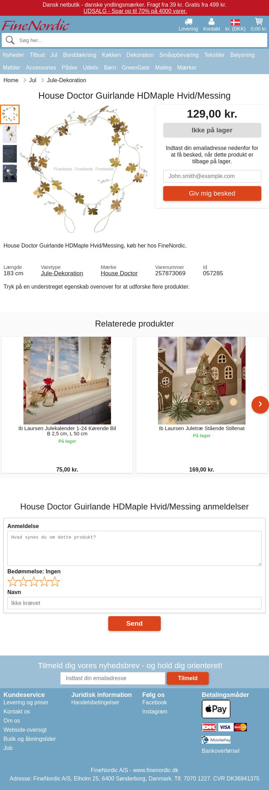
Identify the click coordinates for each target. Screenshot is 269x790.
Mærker (186, 68)
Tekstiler (214, 55)
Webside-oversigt (25, 730)
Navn (14, 592)
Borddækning (79, 55)
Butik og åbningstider (30, 739)
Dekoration (139, 55)
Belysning (242, 55)
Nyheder (13, 55)
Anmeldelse (23, 526)
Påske (69, 68)
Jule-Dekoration (62, 273)
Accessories (41, 68)
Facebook (154, 702)
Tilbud (36, 55)
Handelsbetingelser (95, 702)
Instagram (154, 712)
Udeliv (90, 68)
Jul (53, 55)
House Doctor (119, 273)
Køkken (111, 55)
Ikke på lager (212, 130)
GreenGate (136, 68)
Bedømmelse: (34, 571)
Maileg (163, 68)
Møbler (11, 68)
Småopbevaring (179, 55)
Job (8, 748)
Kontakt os (17, 712)
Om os (12, 721)
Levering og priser (26, 702)
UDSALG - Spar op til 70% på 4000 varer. (135, 11)
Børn (110, 68)
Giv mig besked (212, 193)
